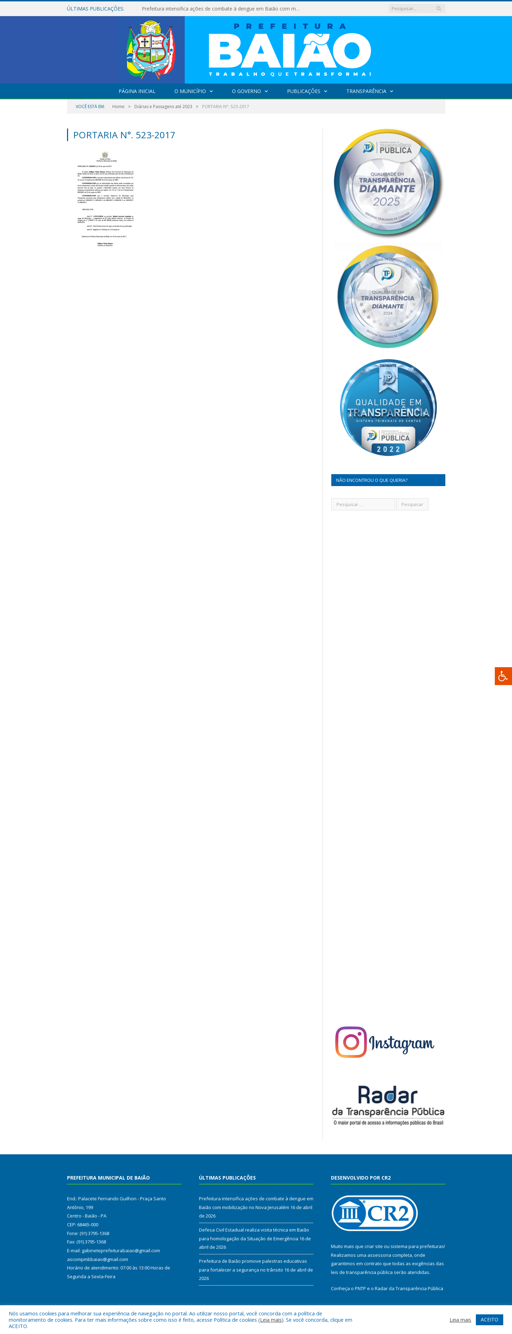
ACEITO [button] (489, 1319)
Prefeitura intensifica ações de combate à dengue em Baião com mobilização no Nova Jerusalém (222, 9)
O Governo (246, 91)
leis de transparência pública (362, 1272)
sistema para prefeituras (417, 1246)
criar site (374, 1246)
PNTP (360, 1288)
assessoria (379, 1255)
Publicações (303, 91)
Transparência (366, 91)
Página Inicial (137, 91)
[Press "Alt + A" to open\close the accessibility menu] (503, 676)
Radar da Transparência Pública (409, 1288)
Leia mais (271, 1319)
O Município (190, 91)
